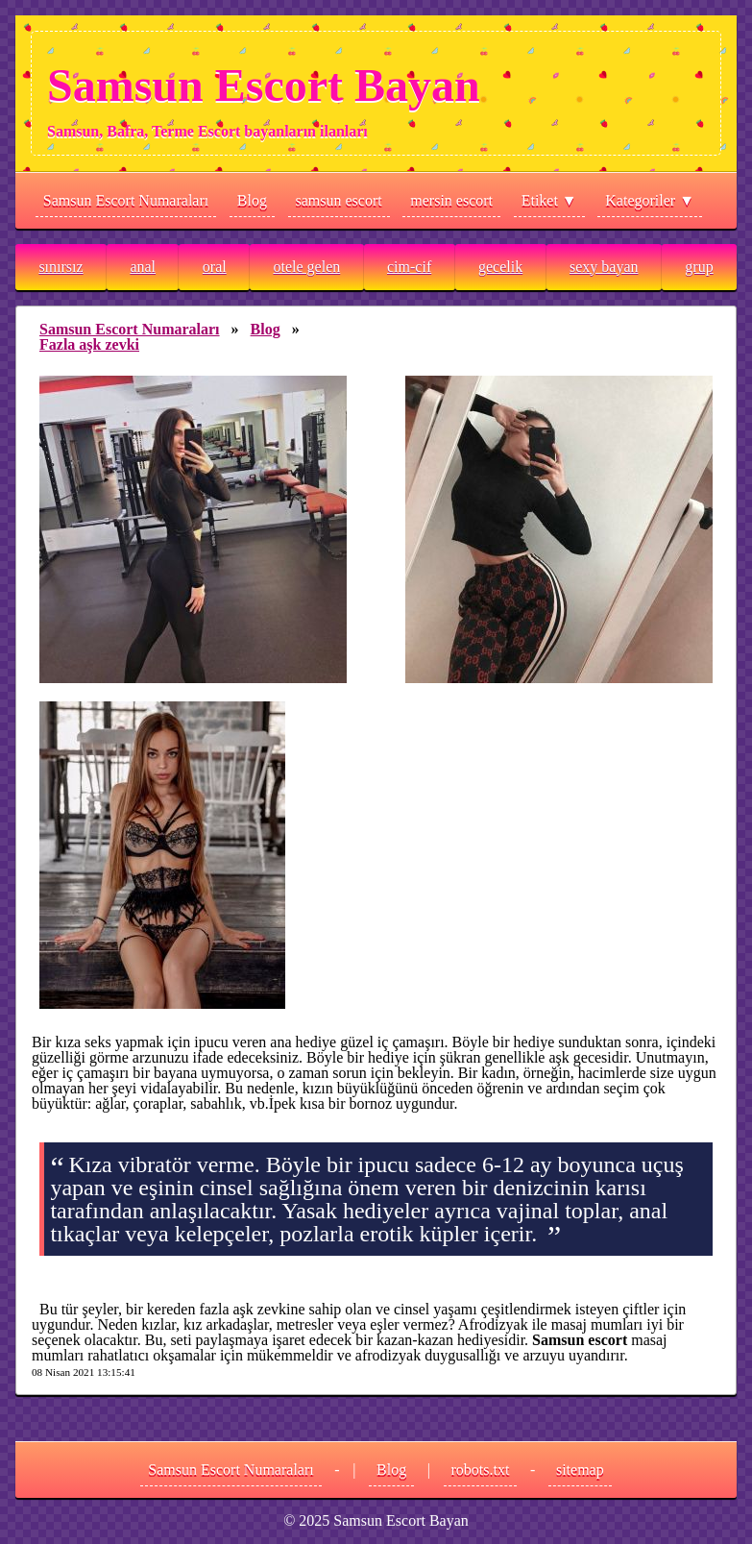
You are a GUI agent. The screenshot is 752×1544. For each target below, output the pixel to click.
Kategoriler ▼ (649, 200)
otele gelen (306, 266)
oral (215, 266)
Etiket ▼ (549, 200)
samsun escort (339, 200)
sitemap (580, 1469)
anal (143, 266)
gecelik (500, 266)
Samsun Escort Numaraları (125, 200)
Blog (252, 200)
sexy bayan (604, 266)
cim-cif (409, 266)
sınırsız (60, 266)
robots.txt (480, 1469)
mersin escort (451, 200)
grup (699, 266)
